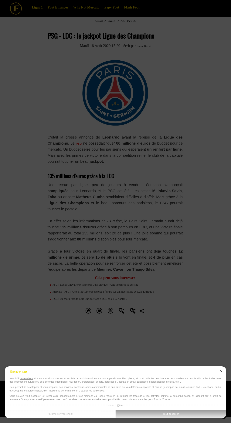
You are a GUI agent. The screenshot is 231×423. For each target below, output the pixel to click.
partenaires (26, 378)
